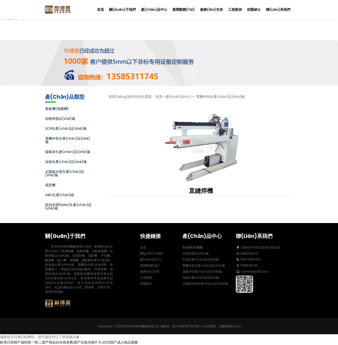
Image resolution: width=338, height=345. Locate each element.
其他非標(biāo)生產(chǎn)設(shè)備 (68, 207)
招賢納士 (254, 9)
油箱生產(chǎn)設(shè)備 (66, 162)
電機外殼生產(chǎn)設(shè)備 (67, 140)
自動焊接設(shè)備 (60, 119)
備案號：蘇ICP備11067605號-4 (181, 326)
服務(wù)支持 (211, 9)
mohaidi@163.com (252, 271)
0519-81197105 (248, 259)
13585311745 (247, 265)
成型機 (50, 185)
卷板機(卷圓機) (57, 109)
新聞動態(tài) (183, 9)
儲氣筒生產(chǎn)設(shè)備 (67, 152)
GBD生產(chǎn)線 (59, 195)
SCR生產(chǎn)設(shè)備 (65, 129)
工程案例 (235, 9)
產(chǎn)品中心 (154, 9)
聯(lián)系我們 (278, 9)
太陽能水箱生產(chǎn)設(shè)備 (64, 174)
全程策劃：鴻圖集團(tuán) (222, 326)
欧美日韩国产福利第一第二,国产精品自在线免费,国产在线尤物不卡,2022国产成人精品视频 (69, 342)
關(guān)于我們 (122, 9)
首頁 (100, 9)
